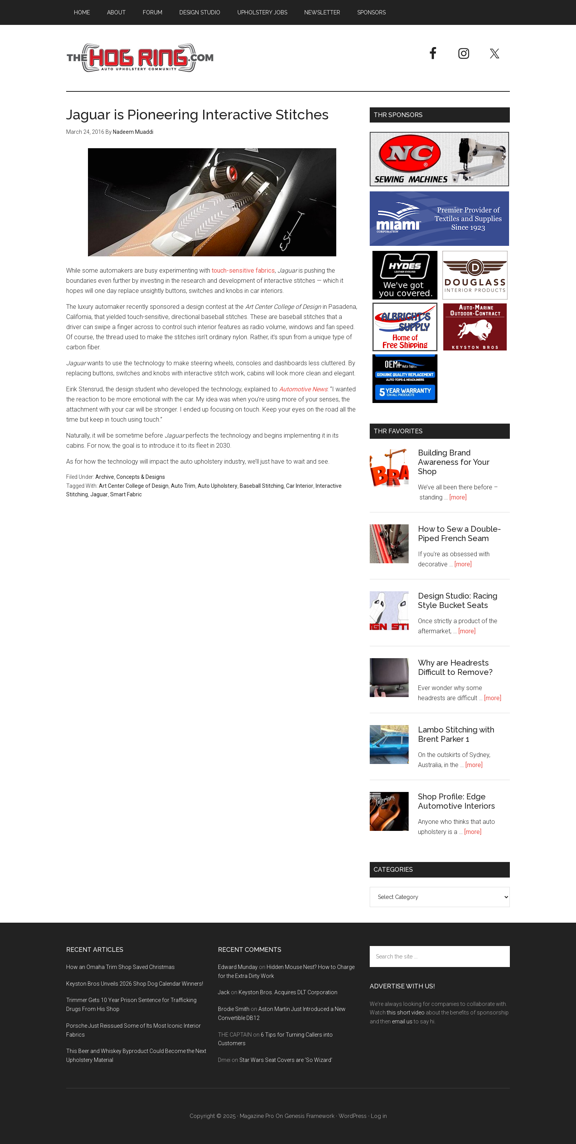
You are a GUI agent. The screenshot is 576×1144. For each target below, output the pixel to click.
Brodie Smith (233, 1009)
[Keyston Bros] (475, 349)
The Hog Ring (140, 57)
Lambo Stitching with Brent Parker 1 (456, 734)
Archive (104, 477)
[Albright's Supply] (404, 349)
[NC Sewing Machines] (439, 184)
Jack (224, 992)
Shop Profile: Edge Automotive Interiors (456, 801)
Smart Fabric (126, 494)
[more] (458, 497)
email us (402, 1021)
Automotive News (303, 389)
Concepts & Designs (140, 477)
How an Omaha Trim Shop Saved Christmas (120, 967)
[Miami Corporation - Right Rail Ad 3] (439, 243)
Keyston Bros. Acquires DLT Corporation (288, 992)
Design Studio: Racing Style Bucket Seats (457, 600)
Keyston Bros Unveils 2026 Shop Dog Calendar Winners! (134, 984)
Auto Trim (183, 486)
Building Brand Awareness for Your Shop (454, 462)
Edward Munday (238, 967)
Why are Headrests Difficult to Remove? (455, 667)
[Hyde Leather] (404, 297)
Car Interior (299, 486)
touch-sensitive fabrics (243, 270)
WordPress (353, 1116)
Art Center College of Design (134, 486)
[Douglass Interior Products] (475, 297)
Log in (379, 1116)
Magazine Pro (257, 1116)
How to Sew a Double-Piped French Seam (459, 533)
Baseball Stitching (262, 486)
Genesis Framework (309, 1116)
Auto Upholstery (217, 486)
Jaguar (99, 494)
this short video (406, 1012)
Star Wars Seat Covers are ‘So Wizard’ (285, 1060)
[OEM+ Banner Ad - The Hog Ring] (404, 401)
